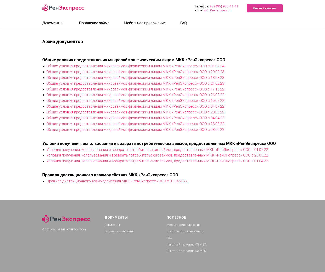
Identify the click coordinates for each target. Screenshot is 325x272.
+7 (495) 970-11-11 (224, 6)
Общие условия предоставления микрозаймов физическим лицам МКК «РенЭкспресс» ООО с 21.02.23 (135, 83)
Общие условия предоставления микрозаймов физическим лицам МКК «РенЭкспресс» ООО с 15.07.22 (135, 100)
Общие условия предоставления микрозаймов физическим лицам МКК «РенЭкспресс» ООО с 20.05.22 (135, 112)
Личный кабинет (264, 8)
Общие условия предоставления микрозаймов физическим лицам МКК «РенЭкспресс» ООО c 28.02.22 (135, 129)
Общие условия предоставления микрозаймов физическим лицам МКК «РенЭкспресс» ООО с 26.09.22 (135, 95)
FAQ (183, 23)
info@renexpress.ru (217, 10)
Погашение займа (94, 23)
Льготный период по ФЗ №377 (187, 244)
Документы (52, 23)
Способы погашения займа (185, 231)
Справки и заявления (118, 231)
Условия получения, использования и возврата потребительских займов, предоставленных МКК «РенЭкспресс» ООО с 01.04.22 (157, 161)
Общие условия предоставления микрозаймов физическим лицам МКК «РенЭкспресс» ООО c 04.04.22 (135, 118)
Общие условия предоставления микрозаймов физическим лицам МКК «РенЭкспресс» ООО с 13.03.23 (135, 77)
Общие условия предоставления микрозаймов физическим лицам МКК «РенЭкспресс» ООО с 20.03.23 (135, 72)
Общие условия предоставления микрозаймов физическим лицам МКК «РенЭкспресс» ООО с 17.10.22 (135, 89)
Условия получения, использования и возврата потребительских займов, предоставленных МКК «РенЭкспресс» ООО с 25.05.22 (157, 155)
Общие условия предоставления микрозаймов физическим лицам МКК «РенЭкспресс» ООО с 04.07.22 (135, 106)
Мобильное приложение (145, 23)
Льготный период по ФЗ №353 (187, 251)
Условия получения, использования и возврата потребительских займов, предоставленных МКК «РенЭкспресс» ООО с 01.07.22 (157, 149)
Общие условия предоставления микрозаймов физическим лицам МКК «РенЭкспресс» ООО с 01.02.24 (135, 66)
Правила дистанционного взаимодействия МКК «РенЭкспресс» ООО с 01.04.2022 (117, 181)
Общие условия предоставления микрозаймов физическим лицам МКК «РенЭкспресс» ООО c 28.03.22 (135, 124)
